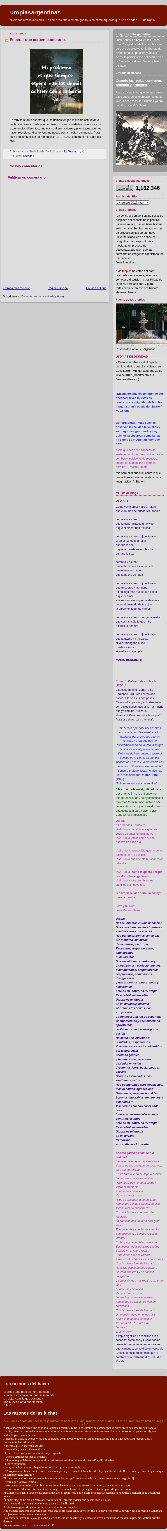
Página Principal (58, 288)
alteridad (28, 156)
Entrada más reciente (16, 288)
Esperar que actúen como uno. (38, 40)
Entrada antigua (96, 288)
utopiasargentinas (35, 12)
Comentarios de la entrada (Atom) (42, 296)
